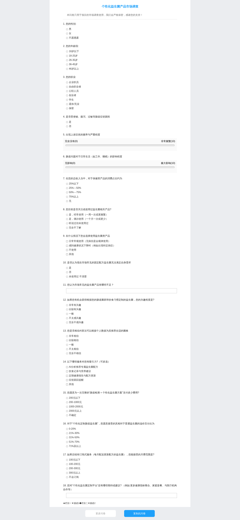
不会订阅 (74, 477)
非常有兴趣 (75, 305)
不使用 (72, 250)
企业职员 (74, 82)
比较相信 (74, 340)
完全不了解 (75, 227)
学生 (71, 99)
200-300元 (74, 468)
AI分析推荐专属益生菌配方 (83, 367)
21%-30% (74, 433)
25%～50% (75, 188)
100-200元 (74, 464)
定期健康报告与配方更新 (82, 375)
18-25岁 (73, 55)
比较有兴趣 (75, 309)
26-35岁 (73, 60)
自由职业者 (75, 86)
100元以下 (74, 459)
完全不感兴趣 (76, 322)
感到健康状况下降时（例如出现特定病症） (92, 245)
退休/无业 (74, 104)
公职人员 (74, 91)
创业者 (72, 95)
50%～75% (75, 192)
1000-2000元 (76, 406)
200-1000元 (75, 402)
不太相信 (74, 349)
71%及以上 (75, 446)
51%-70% (74, 441)
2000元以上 (75, 411)
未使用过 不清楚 (78, 276)
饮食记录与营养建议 (80, 371)
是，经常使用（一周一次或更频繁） (88, 214)
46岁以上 (74, 68)
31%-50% (74, 437)
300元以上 (74, 472)
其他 (71, 254)
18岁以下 (74, 51)
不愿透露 (74, 37)
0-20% (72, 428)
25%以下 (74, 183)
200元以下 (74, 398)
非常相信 (74, 336)
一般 (71, 313)
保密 (71, 108)
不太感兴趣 (75, 318)
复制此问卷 (139, 513)
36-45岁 (73, 64)
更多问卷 (100, 513)
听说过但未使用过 (78, 223)
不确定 (72, 415)
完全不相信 (75, 353)
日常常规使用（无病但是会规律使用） (90, 241)
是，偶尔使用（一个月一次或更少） (88, 219)
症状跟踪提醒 (76, 380)
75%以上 (74, 196)
